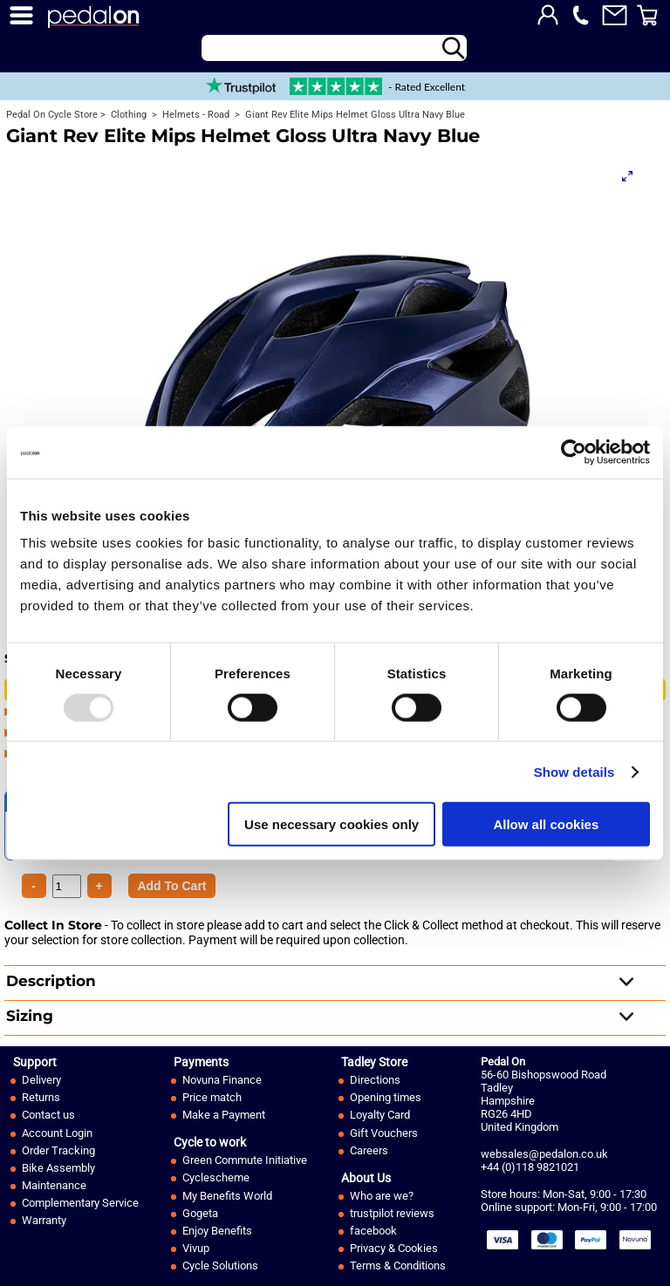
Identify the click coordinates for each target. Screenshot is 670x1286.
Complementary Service (80, 1202)
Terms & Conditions (398, 1265)
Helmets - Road (194, 114)
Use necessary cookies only (331, 824)
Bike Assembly (58, 1167)
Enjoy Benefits (217, 1230)
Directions (375, 1079)
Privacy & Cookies (394, 1248)
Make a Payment (223, 1114)
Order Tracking (58, 1150)
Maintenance (54, 1185)
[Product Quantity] (171, 886)
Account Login (57, 1133)
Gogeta (200, 1213)
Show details (574, 771)
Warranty (44, 1220)
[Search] (334, 48)
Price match (212, 1097)
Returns (41, 1097)
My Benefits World (227, 1195)
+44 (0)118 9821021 (530, 1167)
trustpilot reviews (392, 1213)
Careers (369, 1150)
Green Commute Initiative (244, 1160)
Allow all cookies (545, 824)
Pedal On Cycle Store (52, 114)
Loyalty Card (380, 1114)
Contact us (48, 1114)
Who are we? (382, 1195)
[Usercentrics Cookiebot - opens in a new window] (573, 452)
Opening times (385, 1097)
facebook (373, 1230)
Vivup (195, 1248)
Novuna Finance (222, 1079)
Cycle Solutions (220, 1265)
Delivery (41, 1079)
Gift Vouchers (384, 1133)
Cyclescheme (216, 1177)
